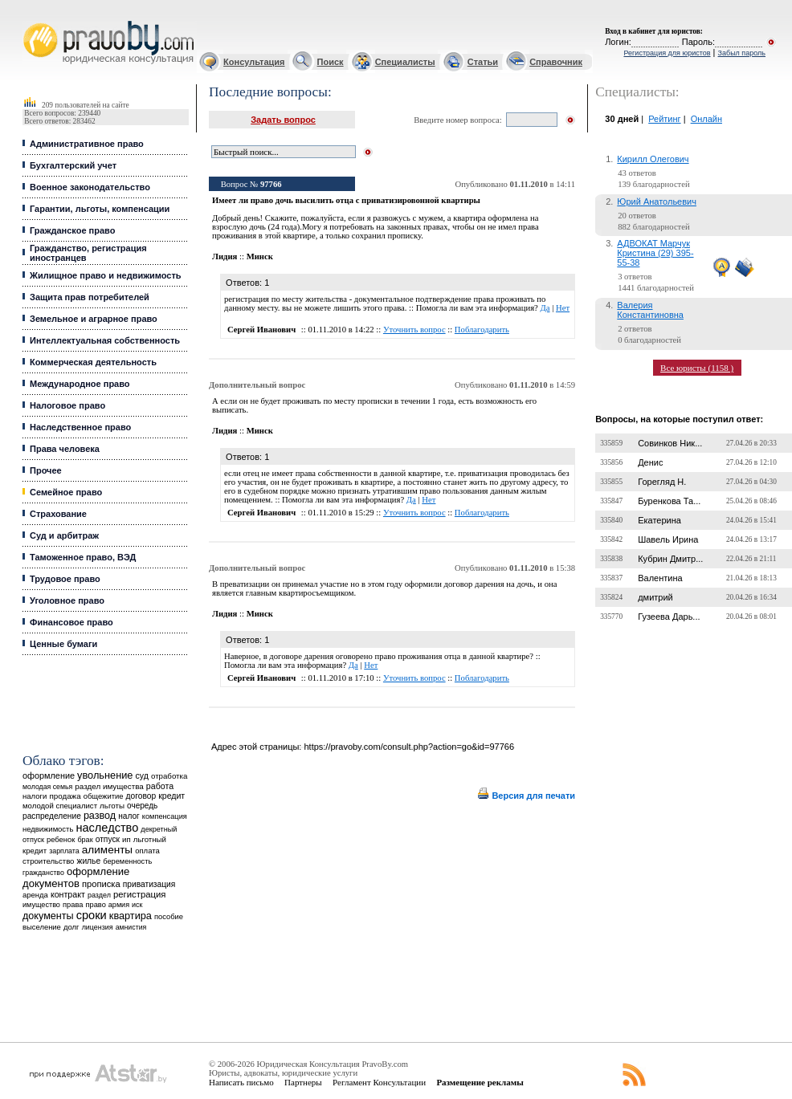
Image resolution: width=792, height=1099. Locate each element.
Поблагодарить (482, 329)
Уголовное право (67, 600)
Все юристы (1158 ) (696, 367)
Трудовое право (65, 579)
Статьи (482, 62)
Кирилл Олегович (652, 159)
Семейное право (66, 492)
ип (126, 839)
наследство (107, 827)
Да (544, 307)
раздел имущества (109, 786)
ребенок (61, 839)
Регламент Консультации (379, 1082)
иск (137, 905)
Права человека (65, 449)
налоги (34, 796)
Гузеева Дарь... (669, 616)
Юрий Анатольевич (656, 201)
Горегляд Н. (662, 481)
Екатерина (659, 520)
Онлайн (706, 119)
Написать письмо (241, 1082)
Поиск (330, 62)
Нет (563, 307)
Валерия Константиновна (650, 310)
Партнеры (303, 1082)
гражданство (43, 873)
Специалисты (405, 62)
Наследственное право (80, 427)
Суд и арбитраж (64, 535)
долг (71, 926)
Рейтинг (664, 119)
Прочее (46, 470)
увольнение (105, 775)
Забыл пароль (741, 53)
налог (129, 816)
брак (84, 840)
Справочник (555, 62)
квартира (130, 916)
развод (100, 815)
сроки (91, 915)
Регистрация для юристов (666, 53)
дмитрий (655, 597)
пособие (168, 917)
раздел (99, 895)
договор (141, 796)
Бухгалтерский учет (73, 165)
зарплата (64, 851)
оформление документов (75, 877)
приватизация (149, 884)
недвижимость (47, 828)
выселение (41, 926)
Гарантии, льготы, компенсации (99, 209)
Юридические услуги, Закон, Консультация (30, 21)
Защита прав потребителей (89, 297)
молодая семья (47, 787)
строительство (48, 861)
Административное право (87, 144)
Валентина (660, 578)
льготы (112, 805)
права (73, 905)
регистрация (139, 894)
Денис (650, 462)
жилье (89, 861)
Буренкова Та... (669, 501)
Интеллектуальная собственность (105, 340)
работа (160, 786)
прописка (101, 884)
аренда (35, 894)
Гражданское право (72, 230)
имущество (41, 905)
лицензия (97, 927)
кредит (171, 795)
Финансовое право (71, 622)
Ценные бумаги (63, 644)
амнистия (131, 927)
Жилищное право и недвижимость (106, 275)
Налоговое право (67, 405)
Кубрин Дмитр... (670, 559)
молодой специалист (59, 805)
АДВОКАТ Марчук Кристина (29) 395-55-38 (655, 252)
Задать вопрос (283, 119)
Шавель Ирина (668, 539)
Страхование (58, 514)
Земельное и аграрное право (93, 319)
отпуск (108, 839)
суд (142, 775)
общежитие (104, 796)
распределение (51, 816)
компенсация (164, 816)
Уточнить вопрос (414, 329)
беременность (127, 861)
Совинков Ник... (670, 443)
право (95, 905)
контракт (68, 894)
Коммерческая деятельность (93, 362)
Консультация (253, 62)
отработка (169, 775)
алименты (107, 850)
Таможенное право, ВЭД (83, 557)
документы (48, 916)
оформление (48, 775)
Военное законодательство (90, 187)
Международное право (80, 384)
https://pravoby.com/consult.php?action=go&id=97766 (409, 746)
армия (118, 905)
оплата (147, 850)
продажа (64, 796)
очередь (142, 805)
